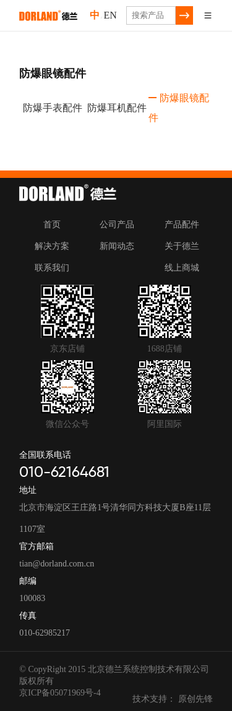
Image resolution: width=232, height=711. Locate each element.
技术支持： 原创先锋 (172, 699)
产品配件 (182, 224)
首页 (52, 224)
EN (109, 15)
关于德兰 (182, 246)
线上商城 (182, 267)
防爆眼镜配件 (178, 108)
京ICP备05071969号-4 (59, 692)
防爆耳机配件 (115, 108)
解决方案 (52, 246)
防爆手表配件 (50, 108)
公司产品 (117, 224)
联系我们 (52, 267)
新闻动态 (117, 246)
